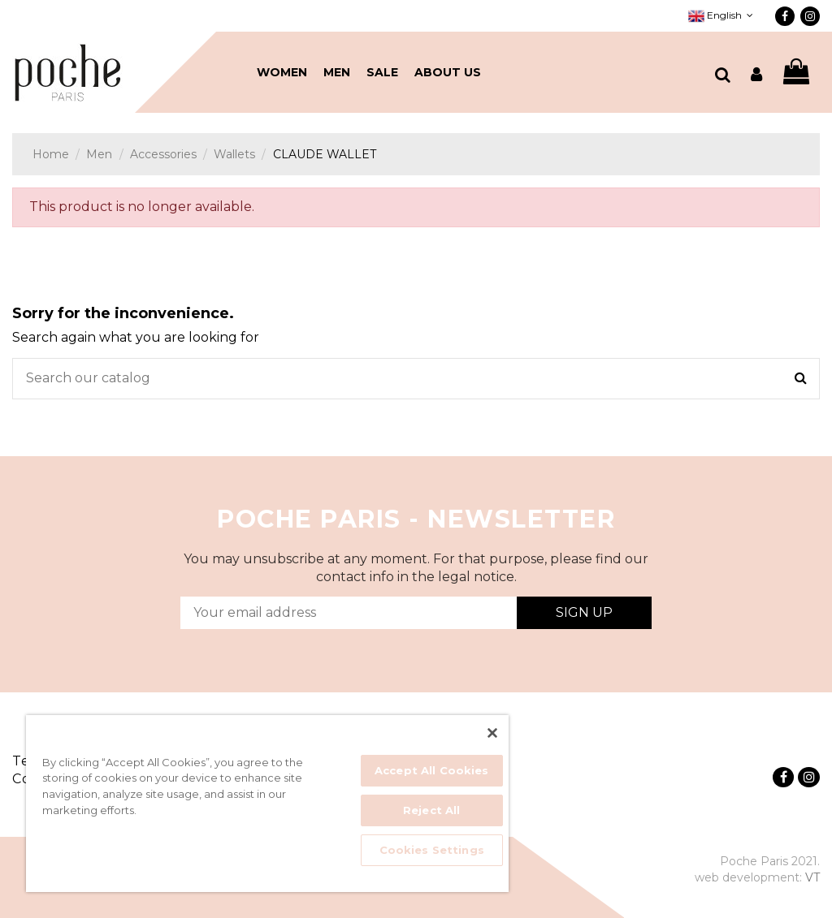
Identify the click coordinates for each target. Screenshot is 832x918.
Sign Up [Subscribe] (584, 612)
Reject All (431, 810)
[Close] (492, 733)
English (722, 15)
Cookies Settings (431, 849)
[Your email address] (348, 613)
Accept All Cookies (431, 770)
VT (812, 877)
